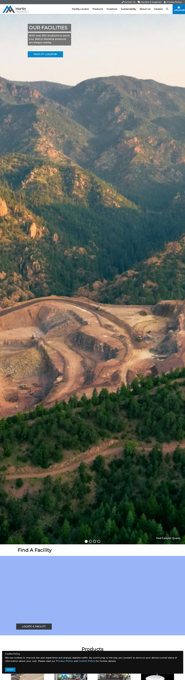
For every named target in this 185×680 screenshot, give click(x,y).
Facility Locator (80, 9)
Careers (158, 9)
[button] (167, 9)
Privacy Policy (173, 2)
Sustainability (128, 9)
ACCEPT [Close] (10, 670)
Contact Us (128, 2)
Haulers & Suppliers (150, 2)
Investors (112, 9)
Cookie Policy (86, 661)
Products (97, 9)
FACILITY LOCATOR (45, 54)
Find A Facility (35, 550)
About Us (145, 9)
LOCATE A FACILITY (34, 626)
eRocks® (179, 9)
